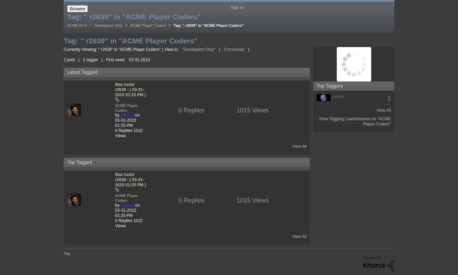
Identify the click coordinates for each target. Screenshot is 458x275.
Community (233, 49)
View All (299, 146)
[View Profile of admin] (338, 96)
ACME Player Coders (148, 25)
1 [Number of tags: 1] (389, 98)
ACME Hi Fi (77, 25)
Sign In (237, 7)
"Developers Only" (199, 49)
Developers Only (108, 25)
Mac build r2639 (130, 89)
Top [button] (67, 253)
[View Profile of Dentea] (127, 115)
